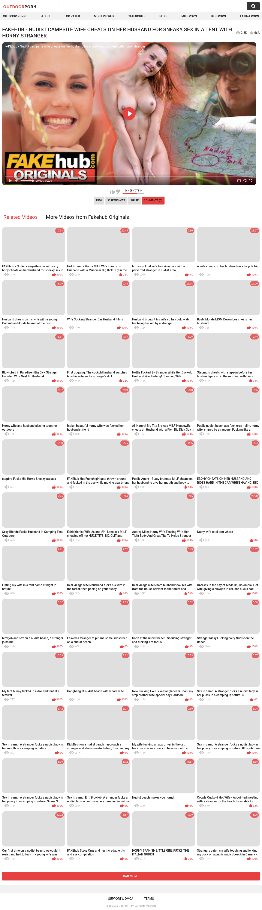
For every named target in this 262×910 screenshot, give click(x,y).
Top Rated (72, 16)
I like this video (112, 192)
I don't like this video (118, 192)
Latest (45, 16)
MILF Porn (189, 16)
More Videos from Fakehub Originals (87, 217)
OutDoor (19, 7)
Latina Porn (249, 16)
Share (134, 200)
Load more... (131, 876)
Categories (136, 16)
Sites (163, 16)
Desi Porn (218, 16)
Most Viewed (104, 16)
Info (99, 200)
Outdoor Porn (14, 16)
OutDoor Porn (126, 905)
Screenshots (116, 200)
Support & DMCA (120, 898)
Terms (149, 898)
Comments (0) (153, 200)
